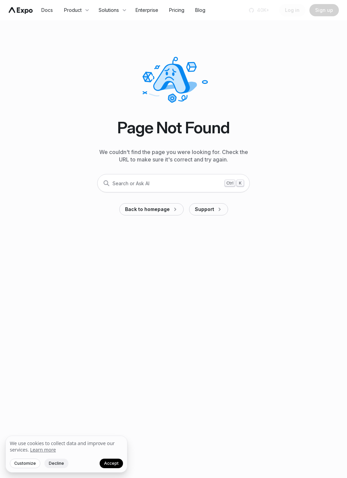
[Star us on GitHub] (259, 10)
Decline (56, 463)
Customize (25, 463)
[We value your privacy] (66, 454)
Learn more (43, 449)
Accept (111, 463)
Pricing (176, 10)
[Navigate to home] (20, 10)
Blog (200, 10)
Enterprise (147, 10)
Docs (47, 10)
